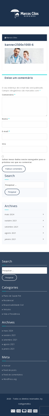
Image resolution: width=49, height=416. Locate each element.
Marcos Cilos (11, 37)
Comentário (8, 94)
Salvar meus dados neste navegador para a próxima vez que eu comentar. (23, 160)
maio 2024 (9, 214)
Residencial (9, 300)
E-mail (6, 131)
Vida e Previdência (12, 314)
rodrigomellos (24, 404)
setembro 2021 (11, 227)
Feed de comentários (13, 374)
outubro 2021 (11, 220)
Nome (5, 119)
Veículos (7, 309)
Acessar (7, 365)
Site (4, 144)
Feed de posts (10, 370)
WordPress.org (10, 379)
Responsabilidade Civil (14, 305)
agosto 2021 (10, 233)
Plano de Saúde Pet (12, 296)
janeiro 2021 (10, 239)
